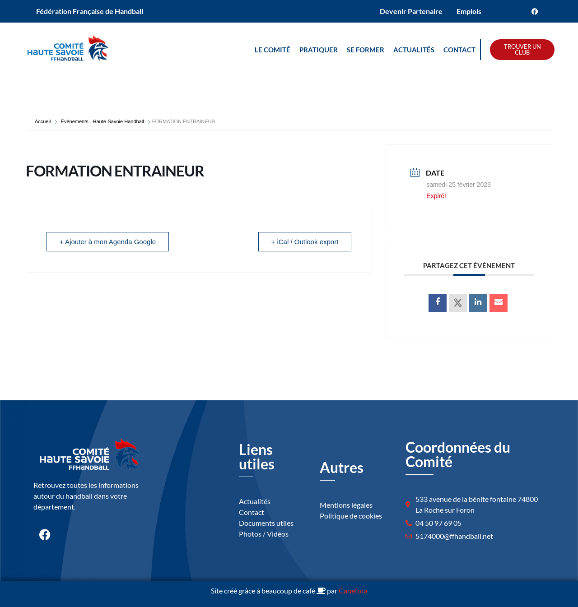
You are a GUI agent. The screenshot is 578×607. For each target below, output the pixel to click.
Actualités (413, 50)
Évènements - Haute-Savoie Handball (102, 121)
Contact (459, 50)
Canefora (353, 590)
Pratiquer (318, 50)
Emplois (469, 11)
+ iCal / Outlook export (305, 242)
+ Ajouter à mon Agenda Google (108, 242)
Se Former (365, 50)
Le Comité (272, 50)
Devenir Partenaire (411, 11)
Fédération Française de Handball (89, 11)
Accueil (43, 121)
